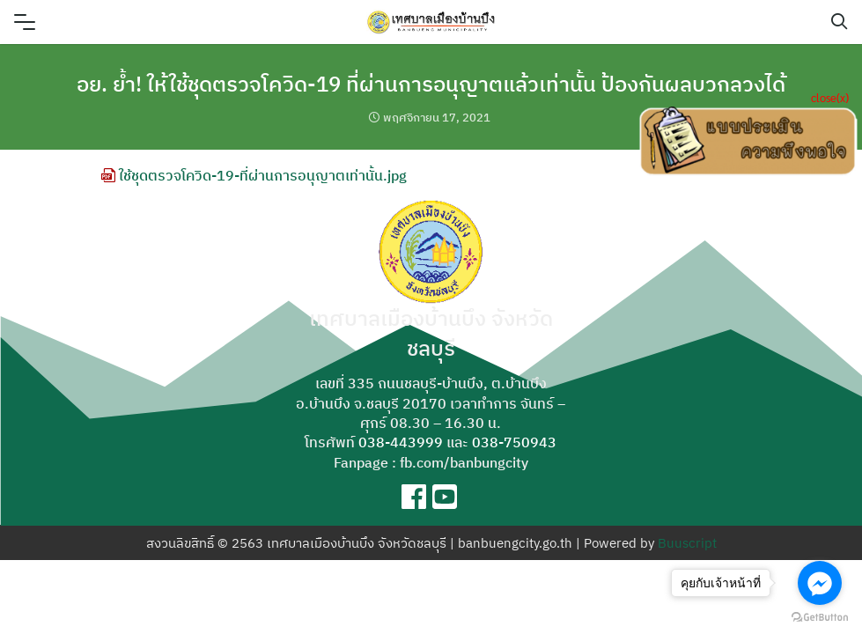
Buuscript (687, 542)
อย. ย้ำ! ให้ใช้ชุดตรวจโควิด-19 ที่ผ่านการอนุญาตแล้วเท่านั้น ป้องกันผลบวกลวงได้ (431, 84)
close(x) (830, 97)
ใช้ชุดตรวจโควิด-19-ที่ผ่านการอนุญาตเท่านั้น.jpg (254, 175)
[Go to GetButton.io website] (820, 616)
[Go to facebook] (820, 583)
